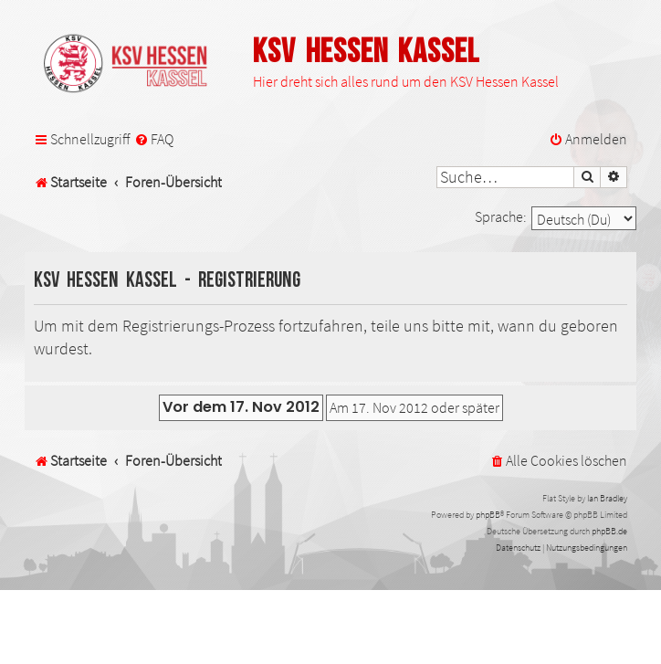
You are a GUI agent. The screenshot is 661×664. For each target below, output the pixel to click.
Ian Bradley (607, 498)
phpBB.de (609, 531)
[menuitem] (153, 139)
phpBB (488, 515)
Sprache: (501, 216)
